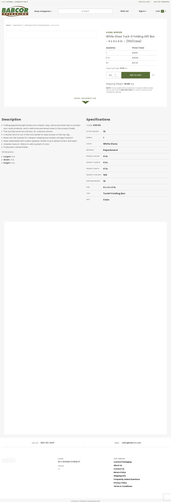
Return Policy (119, 470)
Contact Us (118, 467)
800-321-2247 (47, 441)
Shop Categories (43, 11)
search (85, 11)
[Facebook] (59, 467)
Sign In (143, 11)
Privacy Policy (119, 481)
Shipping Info (119, 474)
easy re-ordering (162, 2)
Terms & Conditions (122, 484)
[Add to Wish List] (153, 75)
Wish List (124, 11)
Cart (161, 11)
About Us (117, 464)
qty (110, 75)
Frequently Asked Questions (125, 477)
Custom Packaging (121, 460)
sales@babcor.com (131, 441)
